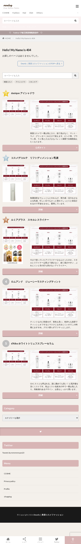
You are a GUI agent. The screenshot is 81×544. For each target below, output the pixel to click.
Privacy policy (9, 481)
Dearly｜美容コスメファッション (48, 515)
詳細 (41, 209)
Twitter (57, 540)
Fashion (15, 13)
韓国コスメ (7, 27)
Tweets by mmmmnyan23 (13, 453)
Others (39, 13)
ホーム (8, 540)
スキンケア (31, 27)
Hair (24, 13)
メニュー (40, 540)
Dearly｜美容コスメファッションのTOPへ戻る (40, 63)
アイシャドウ (19, 27)
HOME (8, 38)
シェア (24, 540)
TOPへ (73, 540)
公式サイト (40, 147)
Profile (7, 489)
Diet (31, 13)
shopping (8, 496)
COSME (5, 13)
